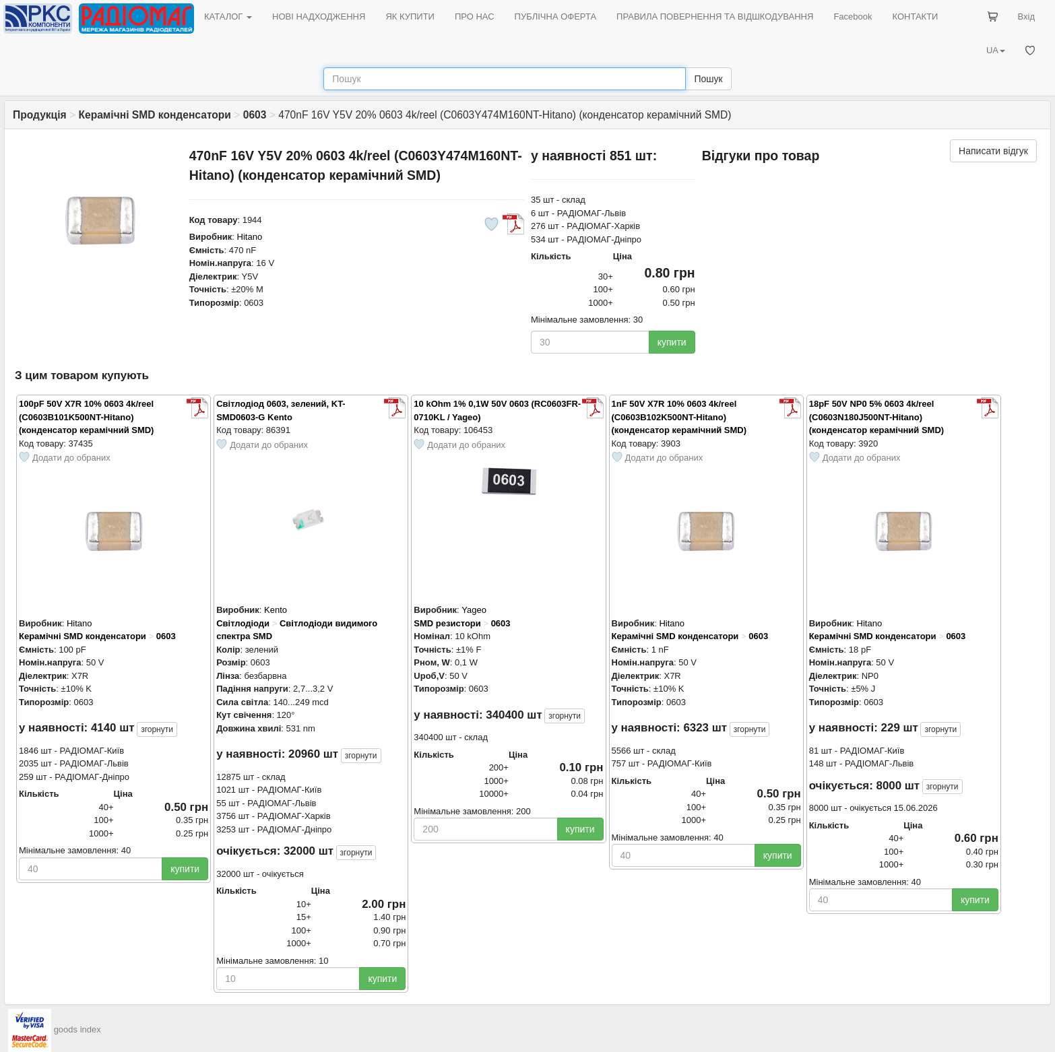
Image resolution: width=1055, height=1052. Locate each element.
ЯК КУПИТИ (410, 16)
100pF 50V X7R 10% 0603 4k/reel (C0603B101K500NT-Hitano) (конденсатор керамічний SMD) (86, 417)
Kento (275, 610)
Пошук (708, 78)
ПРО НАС (474, 16)
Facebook (852, 16)
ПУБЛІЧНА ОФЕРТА (556, 16)
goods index (77, 1030)
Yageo (473, 610)
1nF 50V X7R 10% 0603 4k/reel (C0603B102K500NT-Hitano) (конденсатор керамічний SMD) (679, 417)
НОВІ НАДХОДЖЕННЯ (318, 16)
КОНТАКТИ (915, 16)
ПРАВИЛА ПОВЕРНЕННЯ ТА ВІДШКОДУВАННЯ (714, 16)
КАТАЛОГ (228, 16)
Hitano (250, 237)
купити (672, 342)
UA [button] (995, 50)
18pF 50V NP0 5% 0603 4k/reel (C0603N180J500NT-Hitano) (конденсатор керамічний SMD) (876, 417)
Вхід (1026, 16)
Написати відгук (993, 150)
